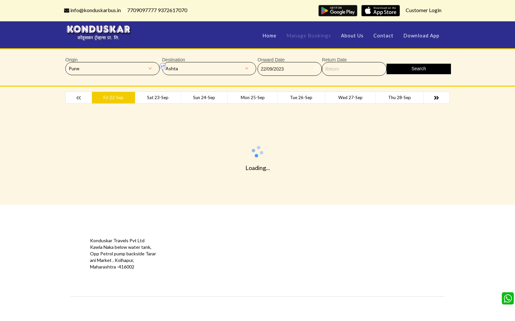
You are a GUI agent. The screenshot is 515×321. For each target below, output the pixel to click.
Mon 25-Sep (253, 97)
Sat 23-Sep (157, 97)
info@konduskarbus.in (92, 10)
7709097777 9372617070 (155, 10)
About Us (352, 35)
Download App (421, 35)
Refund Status (306, 263)
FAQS (236, 283)
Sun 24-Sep (204, 97)
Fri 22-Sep (113, 97)
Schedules (302, 253)
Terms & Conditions (251, 263)
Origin (71, 59)
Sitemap (239, 273)
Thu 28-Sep (399, 97)
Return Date (334, 59)
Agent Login (303, 273)
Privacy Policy (184, 263)
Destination (173, 59)
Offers (177, 243)
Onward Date (271, 59)
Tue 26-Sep (301, 97)
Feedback (240, 253)
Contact (383, 35)
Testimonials (183, 253)
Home (269, 35)
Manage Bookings (308, 35)
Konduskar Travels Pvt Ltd (285, 306)
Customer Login (423, 10)
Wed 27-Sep (350, 97)
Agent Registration (190, 283)
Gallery (238, 243)
